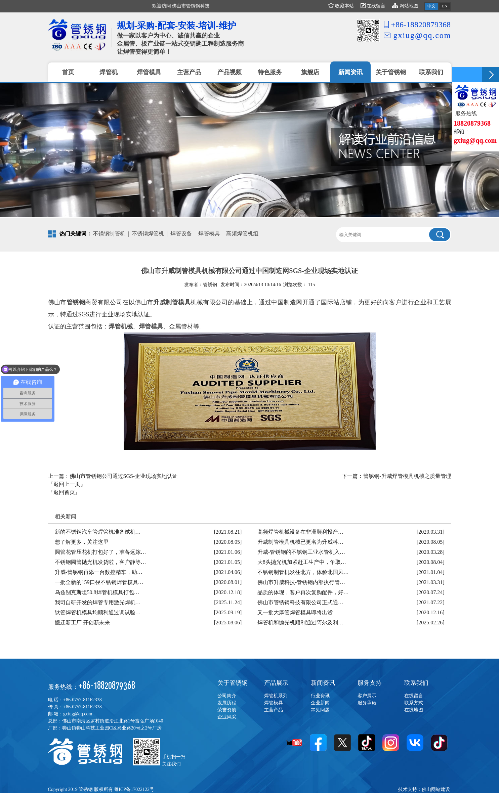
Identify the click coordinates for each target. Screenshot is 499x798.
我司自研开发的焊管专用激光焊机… (98, 602)
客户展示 (367, 695)
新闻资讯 (323, 682)
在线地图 (413, 709)
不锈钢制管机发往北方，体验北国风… (303, 572)
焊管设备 (181, 233)
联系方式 (413, 702)
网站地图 (405, 5)
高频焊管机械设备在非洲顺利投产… (300, 532)
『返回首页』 (64, 492)
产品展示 (276, 682)
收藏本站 (341, 5)
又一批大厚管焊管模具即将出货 (295, 612)
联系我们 (416, 682)
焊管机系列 (276, 695)
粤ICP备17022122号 (134, 789)
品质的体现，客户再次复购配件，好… (303, 592)
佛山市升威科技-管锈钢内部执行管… (301, 582)
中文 (431, 6)
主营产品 (273, 709)
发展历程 (226, 702)
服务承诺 (367, 702)
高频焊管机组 (242, 233)
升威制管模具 (172, 302)
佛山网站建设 (436, 789)
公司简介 (226, 695)
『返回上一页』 (67, 484)
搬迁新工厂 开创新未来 (82, 622)
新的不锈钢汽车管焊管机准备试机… (98, 532)
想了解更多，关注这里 (82, 542)
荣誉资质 (226, 709)
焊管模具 (209, 233)
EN (445, 6)
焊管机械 (121, 326)
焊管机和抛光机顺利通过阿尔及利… (300, 622)
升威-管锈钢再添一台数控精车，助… (98, 572)
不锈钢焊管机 (148, 233)
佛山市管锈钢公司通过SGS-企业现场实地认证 (124, 476)
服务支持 (370, 682)
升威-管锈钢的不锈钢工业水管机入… (301, 552)
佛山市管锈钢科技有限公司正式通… (300, 602)
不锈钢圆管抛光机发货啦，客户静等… (100, 562)
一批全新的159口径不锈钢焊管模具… (99, 582)
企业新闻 (320, 702)
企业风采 (226, 716)
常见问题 (320, 709)
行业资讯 (320, 695)
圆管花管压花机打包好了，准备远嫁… (100, 552)
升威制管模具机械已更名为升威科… (300, 542)
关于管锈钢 (232, 682)
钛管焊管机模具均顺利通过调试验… (98, 612)
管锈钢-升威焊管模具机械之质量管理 (407, 476)
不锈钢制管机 (109, 233)
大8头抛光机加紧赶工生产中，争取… (301, 562)
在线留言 (373, 5)
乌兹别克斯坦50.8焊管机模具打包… (97, 592)
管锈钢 (76, 302)
